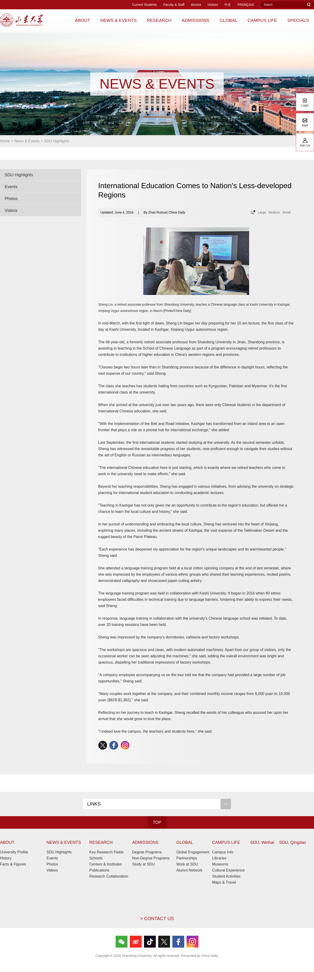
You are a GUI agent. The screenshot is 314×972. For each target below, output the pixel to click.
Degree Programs (146, 852)
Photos (11, 198)
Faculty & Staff (173, 5)
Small (286, 212)
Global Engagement (192, 852)
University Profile (14, 852)
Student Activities (226, 876)
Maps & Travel (224, 882)
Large (262, 212)
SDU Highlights (56, 141)
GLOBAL (184, 842)
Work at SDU (187, 864)
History (6, 858)
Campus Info (222, 852)
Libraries (219, 858)
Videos (11, 210)
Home (5, 141)
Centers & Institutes (105, 864)
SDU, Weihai (262, 842)
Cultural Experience (228, 870)
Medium (274, 212)
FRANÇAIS (245, 5)
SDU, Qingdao (292, 842)
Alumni (196, 5)
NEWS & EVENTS (64, 842)
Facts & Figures (13, 864)
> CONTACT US (157, 918)
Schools (96, 858)
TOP (157, 822)
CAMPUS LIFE (226, 842)
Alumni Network (189, 870)
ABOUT (7, 842)
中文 (227, 5)
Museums (220, 864)
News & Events (27, 141)
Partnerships (186, 858)
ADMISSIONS (145, 842)
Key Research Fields (106, 852)
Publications (99, 870)
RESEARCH (101, 842)
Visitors (212, 5)
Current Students (144, 5)
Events (11, 186)
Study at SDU (143, 864)
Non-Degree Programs (151, 858)
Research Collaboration (108, 876)
